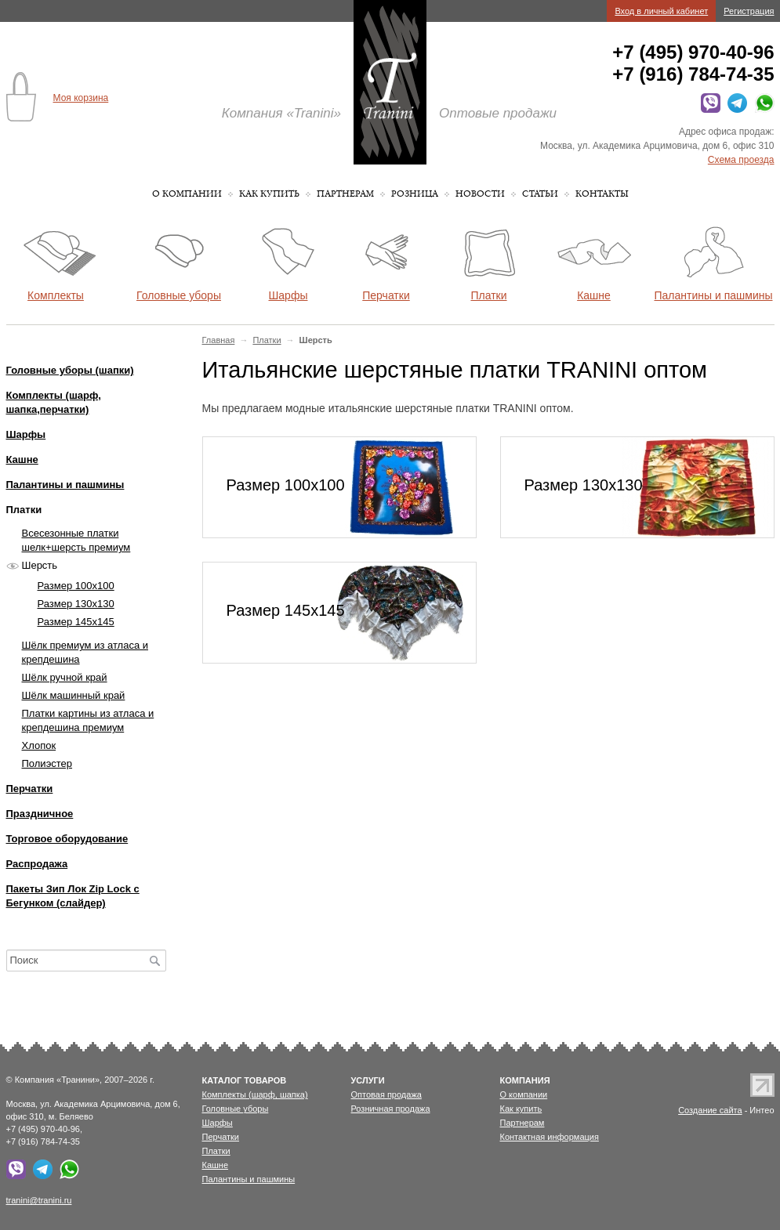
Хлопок (39, 745)
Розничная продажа (390, 1108)
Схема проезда (741, 159)
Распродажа (37, 864)
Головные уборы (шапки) (70, 370)
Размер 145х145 (76, 622)
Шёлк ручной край (64, 677)
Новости (480, 194)
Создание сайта (710, 1110)
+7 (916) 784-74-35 (693, 74)
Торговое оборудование (67, 839)
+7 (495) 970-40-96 (693, 52)
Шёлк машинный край (73, 695)
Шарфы (26, 434)
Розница (414, 194)
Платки (266, 340)
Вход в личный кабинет (661, 11)
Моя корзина (81, 97)
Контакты (602, 194)
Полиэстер (47, 763)
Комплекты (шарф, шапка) (255, 1094)
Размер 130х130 (76, 604)
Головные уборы (235, 1108)
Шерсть (40, 565)
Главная (218, 340)
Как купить (269, 194)
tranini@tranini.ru (39, 1200)
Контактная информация (549, 1136)
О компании (187, 194)
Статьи (540, 194)
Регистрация (749, 11)
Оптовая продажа (386, 1094)
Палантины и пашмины (65, 484)
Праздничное (40, 813)
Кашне (22, 459)
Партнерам (345, 194)
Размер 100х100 (76, 585)
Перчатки (29, 788)
